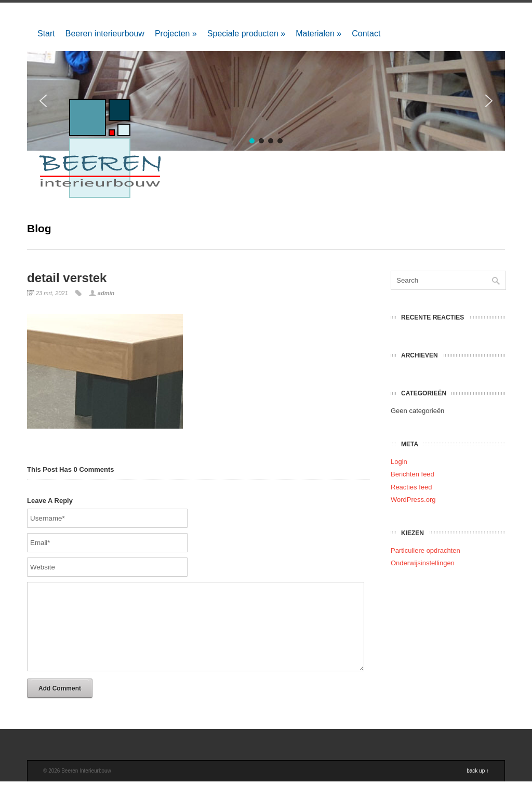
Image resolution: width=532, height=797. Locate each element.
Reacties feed (411, 487)
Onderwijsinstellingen (423, 563)
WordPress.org (413, 499)
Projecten (176, 33)
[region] (266, 101)
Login (399, 462)
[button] (489, 100)
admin (106, 293)
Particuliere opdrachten (425, 550)
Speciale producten (246, 33)
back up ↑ (478, 786)
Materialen (318, 33)
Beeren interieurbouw (104, 33)
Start (46, 33)
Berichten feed (412, 474)
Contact (366, 33)
